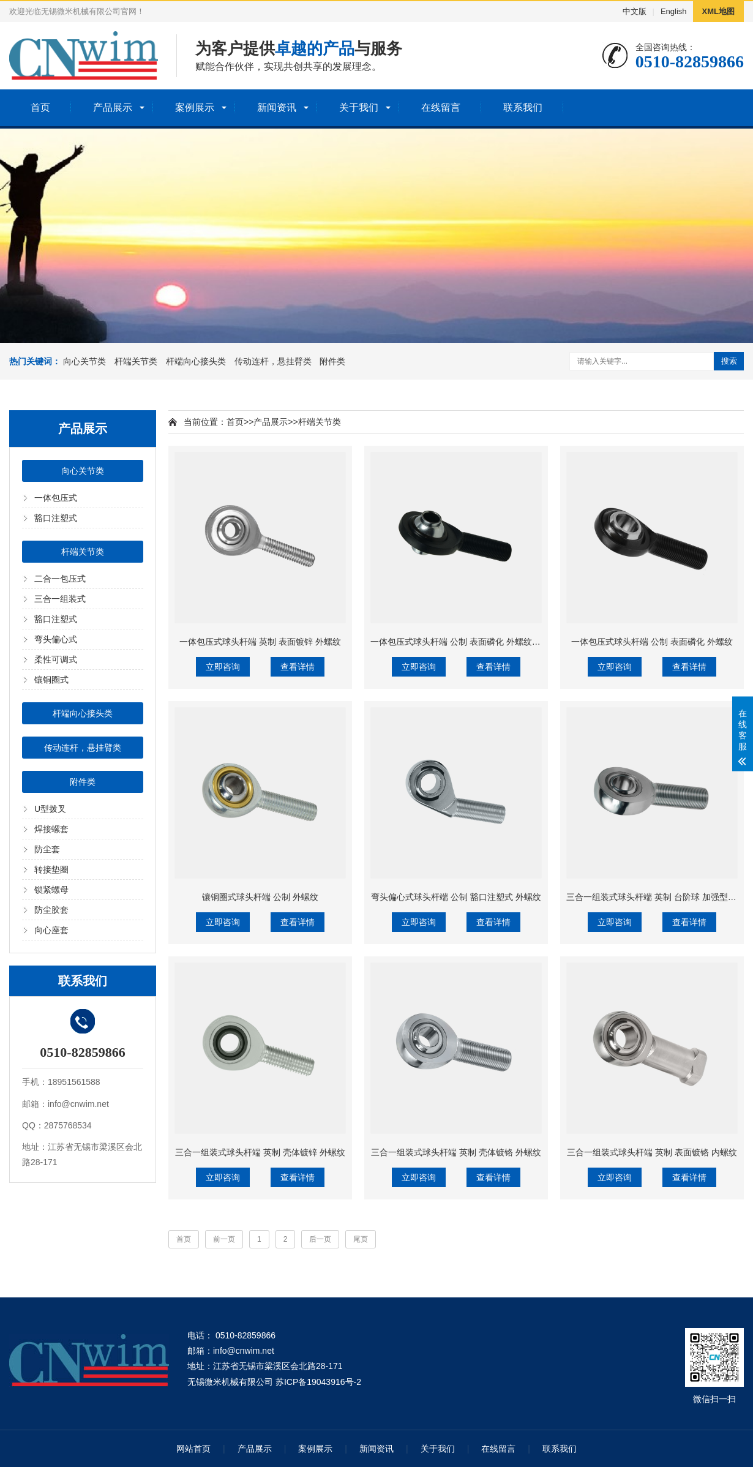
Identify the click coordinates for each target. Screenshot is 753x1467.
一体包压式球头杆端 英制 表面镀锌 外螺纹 (260, 642)
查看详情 (297, 667)
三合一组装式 (60, 599)
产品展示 (112, 107)
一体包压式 (55, 498)
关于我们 (358, 107)
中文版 (634, 11)
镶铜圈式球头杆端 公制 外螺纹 (260, 897)
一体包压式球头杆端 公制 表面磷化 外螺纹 (652, 642)
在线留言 (440, 107)
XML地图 (718, 11)
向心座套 (51, 930)
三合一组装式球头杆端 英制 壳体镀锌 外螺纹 (260, 1152)
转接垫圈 (51, 869)
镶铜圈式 (51, 680)
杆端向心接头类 (196, 361)
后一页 (320, 1239)
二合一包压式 (60, 578)
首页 (40, 107)
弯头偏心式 (55, 639)
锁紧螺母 (51, 890)
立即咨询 (223, 667)
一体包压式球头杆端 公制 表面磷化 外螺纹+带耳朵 (466, 642)
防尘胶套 (51, 910)
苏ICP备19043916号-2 (318, 1382)
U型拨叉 (50, 809)
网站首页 (193, 1449)
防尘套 (47, 849)
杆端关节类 (135, 361)
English (674, 11)
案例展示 (194, 107)
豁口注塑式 (55, 518)
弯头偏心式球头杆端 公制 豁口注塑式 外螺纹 (456, 897)
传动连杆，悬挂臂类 (273, 361)
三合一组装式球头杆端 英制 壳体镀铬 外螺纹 (456, 1152)
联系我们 (522, 107)
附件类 (332, 361)
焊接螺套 (51, 829)
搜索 (729, 361)
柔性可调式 (55, 659)
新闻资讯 (276, 107)
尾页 (360, 1239)
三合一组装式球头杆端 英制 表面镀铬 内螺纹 (652, 1152)
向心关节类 (84, 361)
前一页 (224, 1239)
